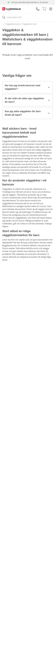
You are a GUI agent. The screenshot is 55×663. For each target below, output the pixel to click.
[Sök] (3, 17)
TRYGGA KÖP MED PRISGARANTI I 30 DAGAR (29, 2)
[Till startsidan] (11, 8)
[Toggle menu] (51, 9)
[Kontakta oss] (38, 9)
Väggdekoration (12, 24)
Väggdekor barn (29, 24)
